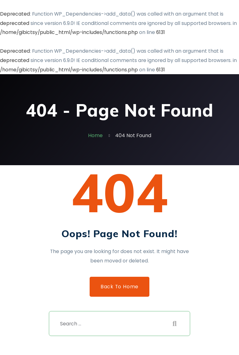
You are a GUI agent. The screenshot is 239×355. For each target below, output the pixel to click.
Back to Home (119, 286)
